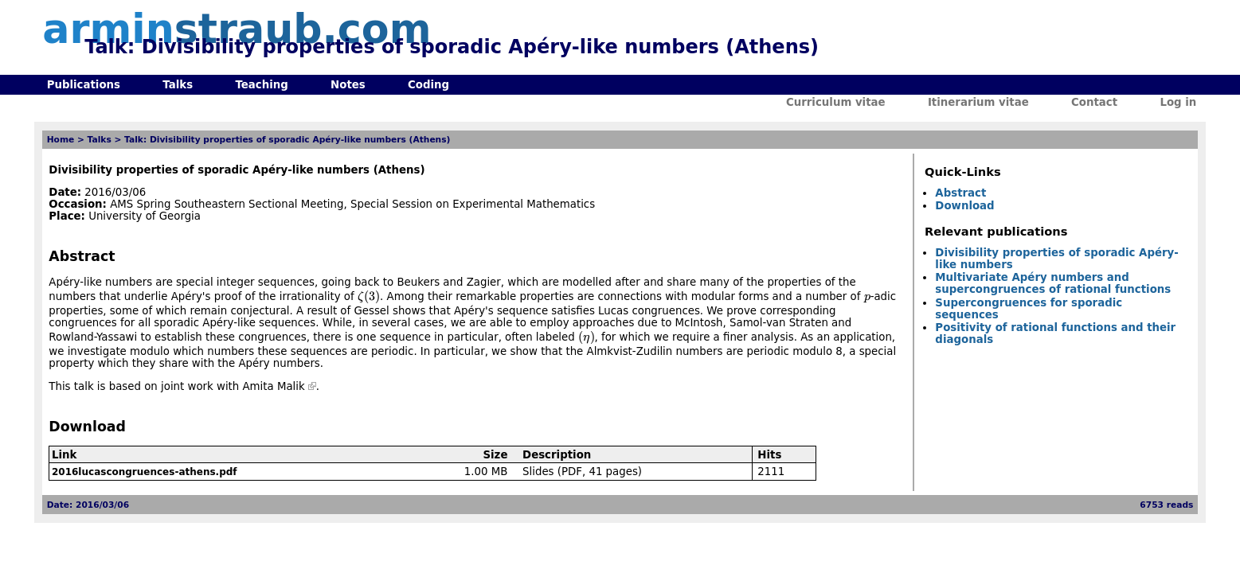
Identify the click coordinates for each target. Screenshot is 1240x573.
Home (61, 139)
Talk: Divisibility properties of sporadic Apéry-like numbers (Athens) (287, 139)
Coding (428, 85)
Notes (348, 85)
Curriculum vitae (836, 102)
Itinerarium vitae (978, 102)
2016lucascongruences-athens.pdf (144, 471)
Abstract (960, 193)
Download (964, 206)
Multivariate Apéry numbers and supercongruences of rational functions (1053, 283)
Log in (1178, 102)
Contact (1094, 102)
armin (236, 29)
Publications (83, 85)
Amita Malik (274, 386)
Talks (177, 85)
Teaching (261, 85)
